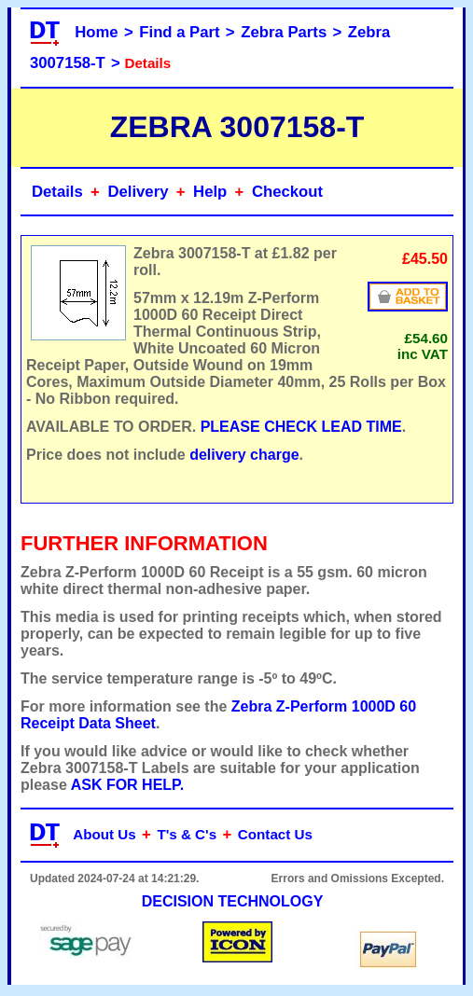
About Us (104, 834)
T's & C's (186, 834)
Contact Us (275, 834)
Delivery (137, 192)
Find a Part (179, 32)
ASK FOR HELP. (128, 785)
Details (57, 192)
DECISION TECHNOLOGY (233, 901)
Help (210, 192)
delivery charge (244, 455)
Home (96, 32)
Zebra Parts (284, 32)
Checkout (287, 192)
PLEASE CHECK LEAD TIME (301, 427)
